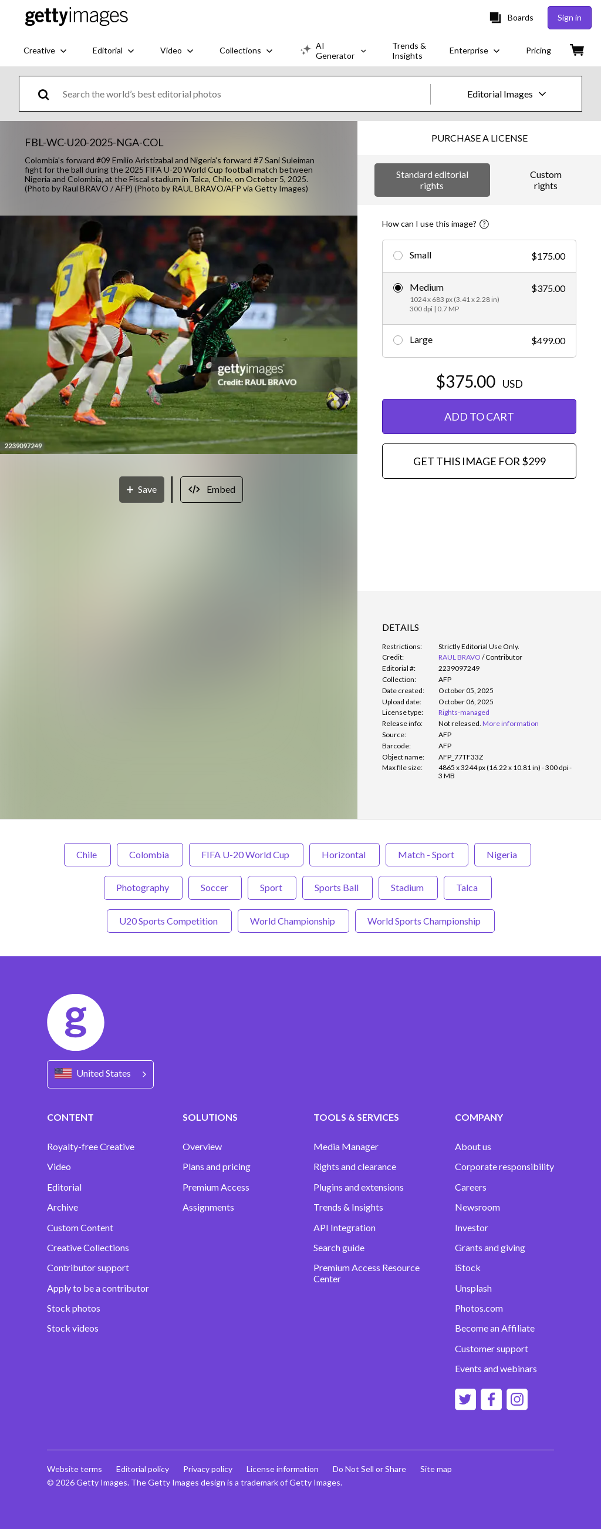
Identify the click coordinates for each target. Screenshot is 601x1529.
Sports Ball (337, 887)
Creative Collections (88, 1247)
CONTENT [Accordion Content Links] (70, 1117)
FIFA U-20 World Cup (246, 854)
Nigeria (503, 854)
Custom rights (546, 179)
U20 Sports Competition (169, 920)
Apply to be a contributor (98, 1288)
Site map (436, 1469)
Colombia (150, 854)
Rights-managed (463, 712)
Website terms (74, 1469)
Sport (272, 887)
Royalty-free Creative (90, 1146)
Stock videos (73, 1328)
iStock (468, 1267)
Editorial (64, 1187)
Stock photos (73, 1308)
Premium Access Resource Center (366, 1272)
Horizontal (344, 854)
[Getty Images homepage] (76, 17)
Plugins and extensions (358, 1187)
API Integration (344, 1227)
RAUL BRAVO (459, 657)
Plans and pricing (217, 1166)
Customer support (491, 1348)
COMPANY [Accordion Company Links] (479, 1117)
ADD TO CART (479, 416)
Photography (143, 887)
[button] (178, 336)
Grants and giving (490, 1247)
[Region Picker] (100, 1074)
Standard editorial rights (432, 179)
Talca (468, 887)
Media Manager (346, 1146)
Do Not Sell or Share (369, 1469)
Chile (87, 854)
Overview (202, 1146)
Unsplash (473, 1288)
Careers (471, 1187)
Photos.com (479, 1308)
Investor (471, 1227)
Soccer (215, 887)
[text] (244, 93)
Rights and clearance (354, 1166)
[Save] (141, 489)
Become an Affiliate (495, 1328)
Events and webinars (496, 1368)
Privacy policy (207, 1469)
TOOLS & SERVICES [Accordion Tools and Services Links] (356, 1117)
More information (510, 723)
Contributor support (88, 1267)
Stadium (408, 887)
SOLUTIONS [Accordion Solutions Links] (210, 1117)
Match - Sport (427, 854)
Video (59, 1166)
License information (283, 1469)
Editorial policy (142, 1469)
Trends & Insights (348, 1207)
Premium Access (216, 1187)
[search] (48, 93)
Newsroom (477, 1207)
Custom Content (80, 1227)
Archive (62, 1207)
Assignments (208, 1207)
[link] (459, 723)
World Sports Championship (424, 920)
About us (473, 1146)
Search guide (338, 1247)
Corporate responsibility (504, 1166)
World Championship (293, 920)
